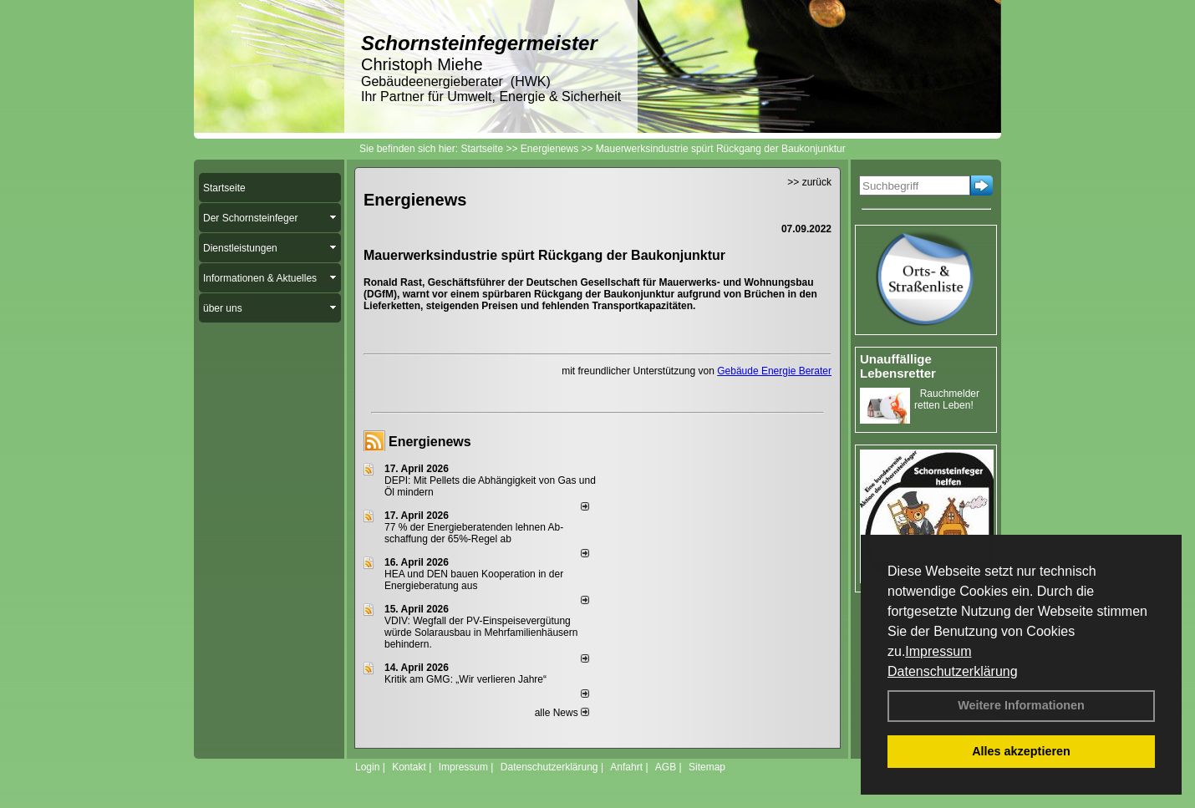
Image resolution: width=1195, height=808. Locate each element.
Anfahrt (626, 767)
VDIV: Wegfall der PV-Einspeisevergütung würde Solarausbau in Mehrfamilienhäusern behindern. (480, 632)
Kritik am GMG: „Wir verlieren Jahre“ (465, 679)
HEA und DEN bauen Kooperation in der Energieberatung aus (473, 580)
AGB (665, 767)
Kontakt (409, 767)
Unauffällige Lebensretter (898, 366)
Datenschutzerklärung (952, 671)
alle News (562, 713)
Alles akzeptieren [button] (1021, 751)
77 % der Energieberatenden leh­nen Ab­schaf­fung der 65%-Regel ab (473, 533)
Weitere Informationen (1021, 705)
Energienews (430, 441)
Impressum (938, 651)
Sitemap (707, 767)
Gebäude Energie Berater (774, 371)
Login (367, 767)
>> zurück (809, 182)
